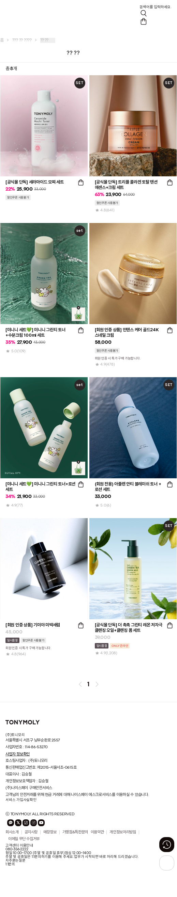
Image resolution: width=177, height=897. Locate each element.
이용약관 (97, 832)
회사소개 (12, 832)
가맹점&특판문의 (75, 832)
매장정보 (50, 832)
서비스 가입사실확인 (20, 800)
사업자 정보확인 (17, 754)
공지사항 (31, 832)
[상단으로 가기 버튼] (166, 862)
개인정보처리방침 (122, 832)
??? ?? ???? (22, 40)
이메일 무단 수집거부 (24, 839)
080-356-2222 (16, 849)
